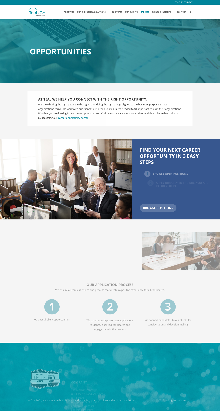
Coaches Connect (184, 2)
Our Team (117, 12)
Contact (181, 12)
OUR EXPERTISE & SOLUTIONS (91, 12)
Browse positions (158, 208)
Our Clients (131, 12)
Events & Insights (161, 12)
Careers (145, 12)
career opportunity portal (73, 118)
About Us (69, 12)
